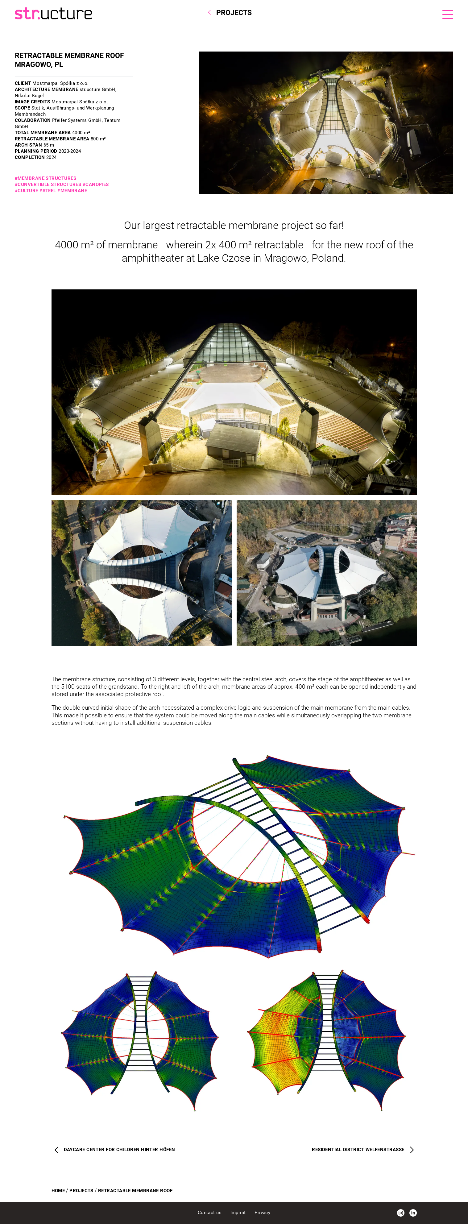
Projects (81, 1190)
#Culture (26, 190)
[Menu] (447, 14)
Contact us (210, 1212)
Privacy (262, 1212)
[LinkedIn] (413, 1213)
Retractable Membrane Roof (135, 1190)
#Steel (47, 190)
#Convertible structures (48, 184)
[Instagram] (400, 1213)
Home (58, 1190)
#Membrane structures (45, 178)
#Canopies (96, 184)
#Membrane (72, 190)
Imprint (238, 1212)
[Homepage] (115, 13)
